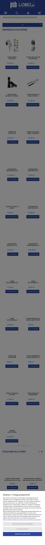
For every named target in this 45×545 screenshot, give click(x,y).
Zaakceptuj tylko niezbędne (22, 524)
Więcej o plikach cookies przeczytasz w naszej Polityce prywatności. (22, 519)
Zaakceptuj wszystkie (22, 534)
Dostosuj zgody (22, 529)
